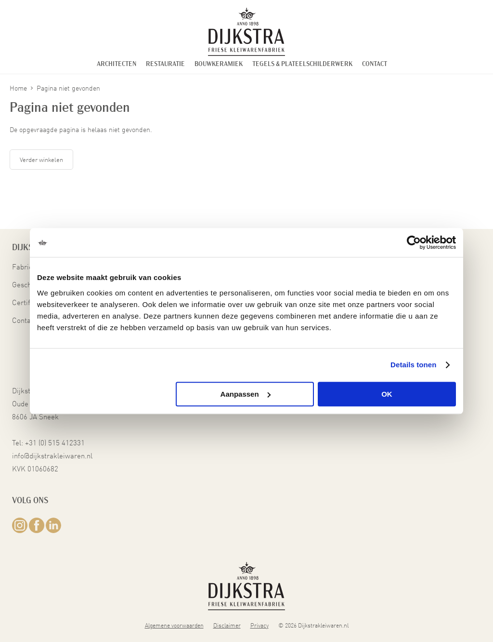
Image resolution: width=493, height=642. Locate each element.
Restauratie (165, 64)
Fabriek (24, 266)
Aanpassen (246, 394)
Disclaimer (227, 624)
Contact (374, 64)
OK (386, 394)
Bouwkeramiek (219, 64)
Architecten (116, 64)
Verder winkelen (41, 159)
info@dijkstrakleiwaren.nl (52, 455)
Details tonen (413, 365)
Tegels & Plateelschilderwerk (302, 64)
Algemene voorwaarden (174, 624)
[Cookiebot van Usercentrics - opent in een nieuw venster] (414, 242)
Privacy (259, 624)
